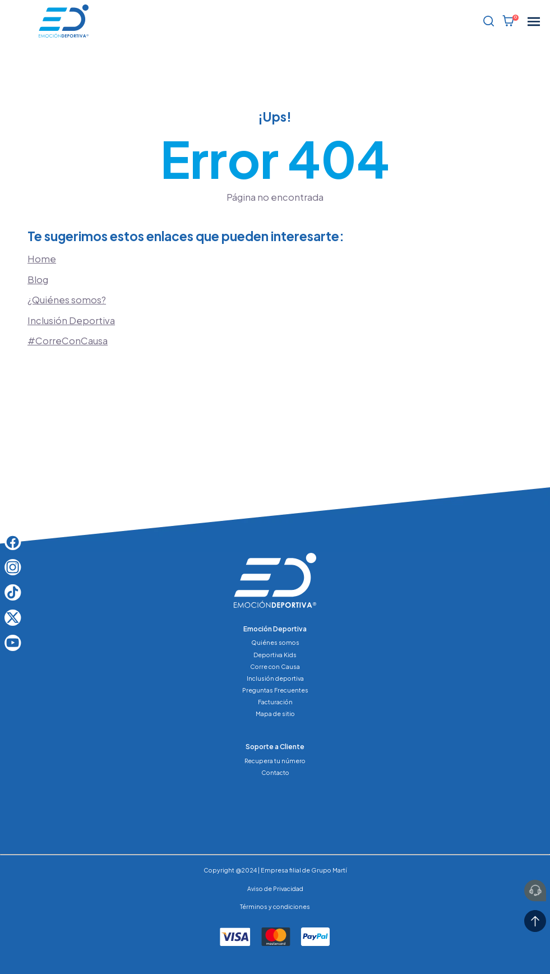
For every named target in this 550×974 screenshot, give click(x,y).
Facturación (275, 701)
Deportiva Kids (275, 654)
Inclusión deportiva (275, 678)
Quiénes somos (275, 642)
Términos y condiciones (275, 906)
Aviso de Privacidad (275, 888)
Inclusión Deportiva (71, 320)
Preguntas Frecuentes (275, 690)
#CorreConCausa (67, 341)
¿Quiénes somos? (66, 300)
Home (41, 259)
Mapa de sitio (275, 713)
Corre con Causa (275, 666)
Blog (37, 279)
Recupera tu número (275, 760)
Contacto (275, 772)
